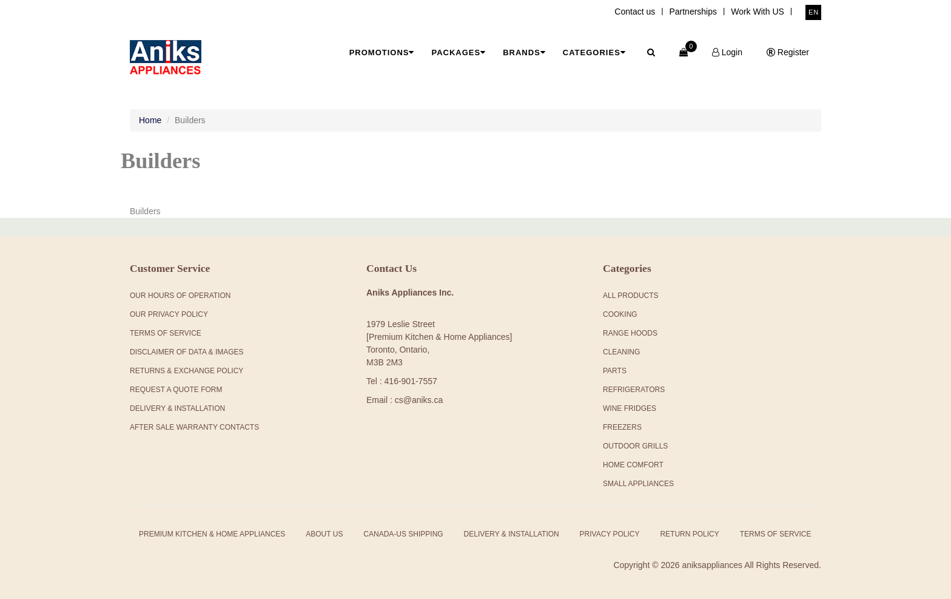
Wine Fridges (629, 408)
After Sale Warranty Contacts (194, 427)
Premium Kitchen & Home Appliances (212, 534)
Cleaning (621, 352)
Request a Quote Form (176, 389)
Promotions (382, 52)
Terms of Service (776, 534)
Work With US (757, 11)
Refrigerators (634, 389)
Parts (615, 371)
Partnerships (693, 11)
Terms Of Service (165, 333)
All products (631, 295)
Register (788, 52)
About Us (324, 534)
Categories (594, 52)
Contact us (634, 11)
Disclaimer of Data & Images (187, 352)
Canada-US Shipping (403, 534)
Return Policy (689, 534)
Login (727, 52)
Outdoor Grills (635, 446)
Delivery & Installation (177, 408)
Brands (524, 52)
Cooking (620, 314)
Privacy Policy (610, 534)
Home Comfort (633, 465)
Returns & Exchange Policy (186, 371)
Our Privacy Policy (169, 314)
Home (150, 120)
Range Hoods (630, 333)
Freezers (622, 427)
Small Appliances (638, 483)
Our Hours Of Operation (180, 295)
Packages (458, 52)
